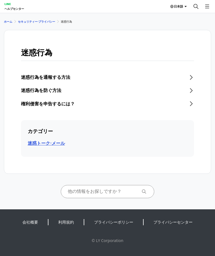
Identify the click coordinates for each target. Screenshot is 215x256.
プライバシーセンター (173, 222)
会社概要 (30, 222)
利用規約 (66, 222)
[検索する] (196, 6)
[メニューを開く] (207, 6)
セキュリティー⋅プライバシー (36, 21)
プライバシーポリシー (113, 222)
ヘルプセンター (14, 9)
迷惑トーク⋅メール (46, 143)
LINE (7, 4)
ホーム (8, 21)
